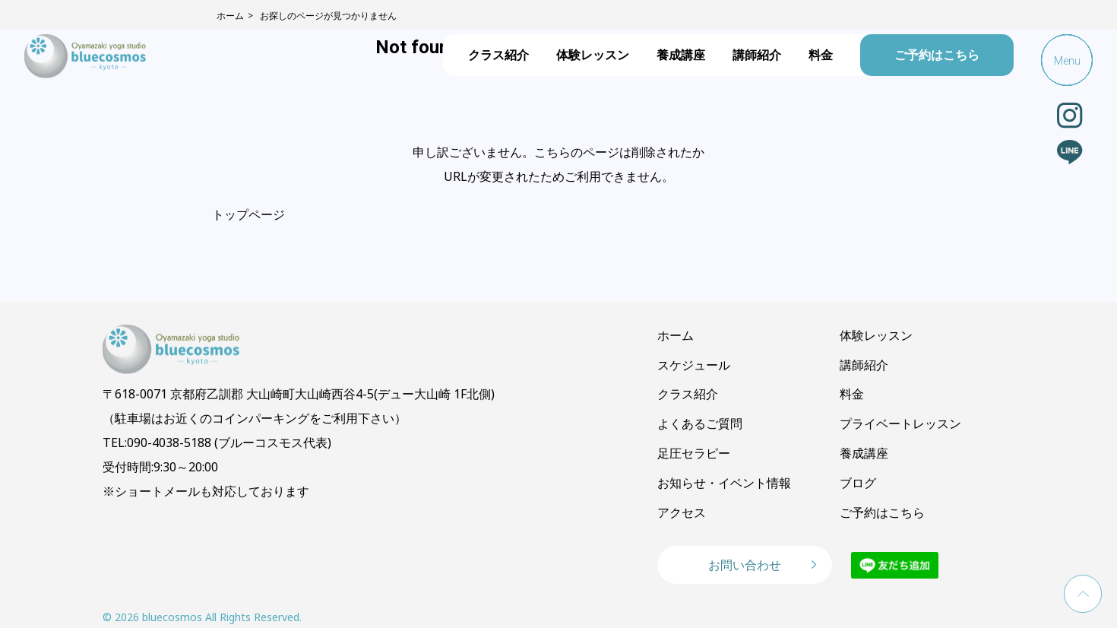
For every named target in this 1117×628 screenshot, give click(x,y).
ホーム (675, 335)
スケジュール (693, 365)
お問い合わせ (744, 565)
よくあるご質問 (699, 423)
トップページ (248, 214)
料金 (820, 54)
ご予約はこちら (936, 54)
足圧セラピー (693, 453)
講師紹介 (757, 54)
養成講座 (681, 54)
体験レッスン (592, 54)
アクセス (681, 512)
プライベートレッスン (900, 423)
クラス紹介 (498, 54)
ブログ (858, 482)
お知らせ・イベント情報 (724, 482)
